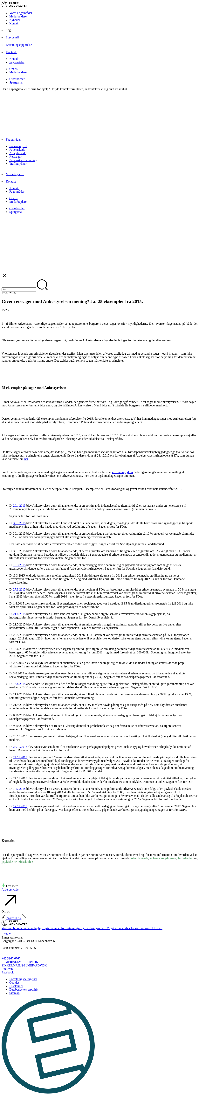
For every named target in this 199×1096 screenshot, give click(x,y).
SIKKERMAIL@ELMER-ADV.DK (24, 965)
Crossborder (16, 79)
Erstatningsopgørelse (22, 44)
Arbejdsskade (17, 153)
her (26, 459)
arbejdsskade (139, 858)
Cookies (14, 982)
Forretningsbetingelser (23, 979)
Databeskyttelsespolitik (23, 989)
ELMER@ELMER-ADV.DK (20, 962)
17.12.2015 (20, 806)
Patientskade (17, 149)
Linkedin (7, 969)
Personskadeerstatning (23, 160)
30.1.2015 (19, 523)
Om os (13, 68)
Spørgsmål (16, 37)
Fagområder (16, 62)
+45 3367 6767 (11, 958)
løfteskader (185, 858)
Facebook (8, 972)
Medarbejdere (18, 16)
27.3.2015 (19, 589)
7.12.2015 (19, 788)
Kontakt (14, 23)
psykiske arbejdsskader (17, 861)
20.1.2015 (19, 505)
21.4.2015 (19, 614)
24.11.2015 (20, 757)
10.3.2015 (19, 565)
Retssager (15, 156)
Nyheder (14, 20)
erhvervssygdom (122, 472)
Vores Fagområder (20, 13)
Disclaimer (16, 986)
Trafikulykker (17, 163)
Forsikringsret (18, 146)
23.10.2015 (20, 746)
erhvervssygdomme (163, 858)
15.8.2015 (19, 683)
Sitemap (14, 993)
